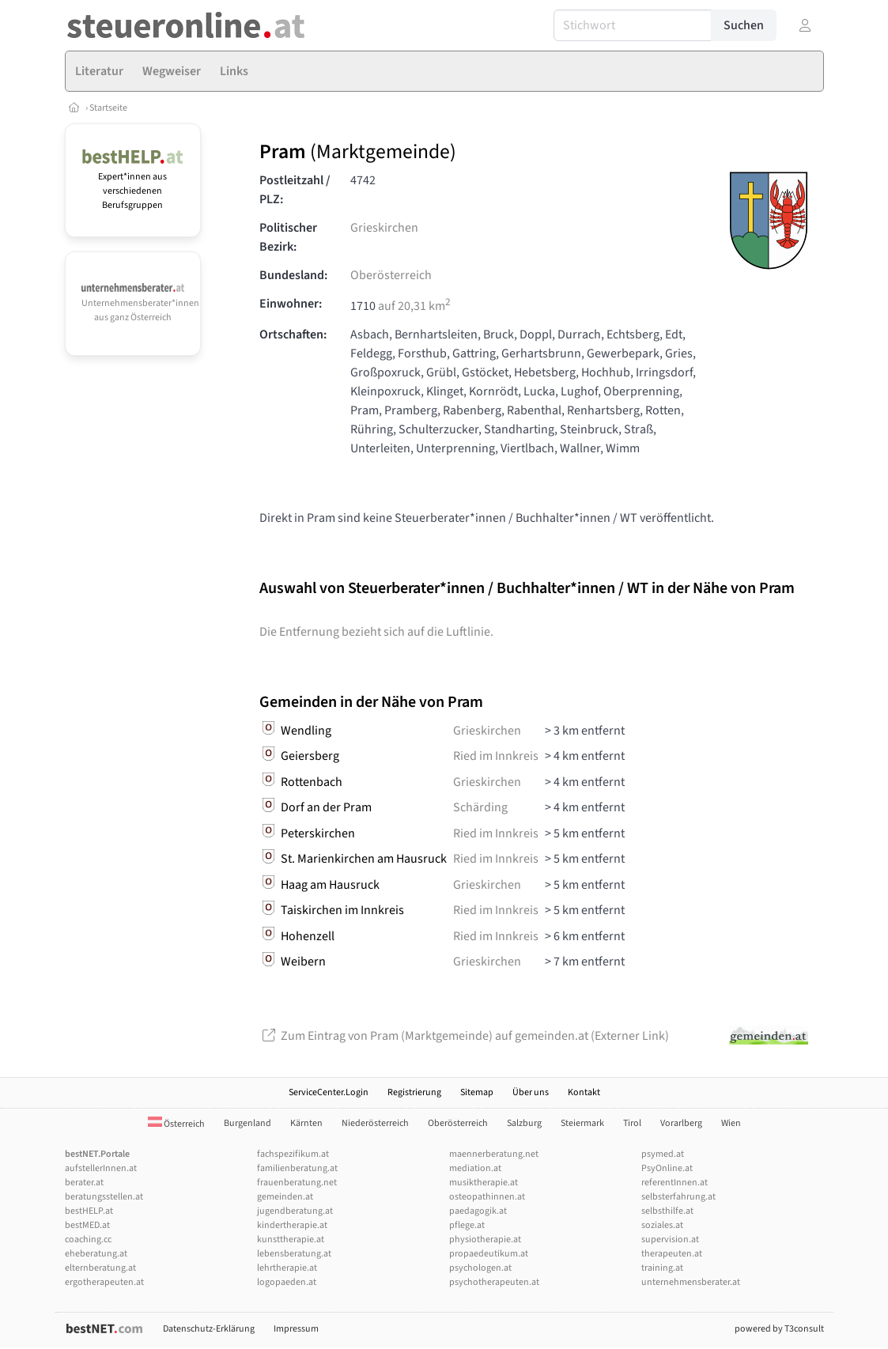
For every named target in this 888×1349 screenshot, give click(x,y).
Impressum (296, 1329)
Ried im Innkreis (495, 756)
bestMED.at (87, 1225)
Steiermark (582, 1123)
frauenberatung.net (297, 1182)
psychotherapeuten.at (494, 1282)
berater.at (84, 1182)
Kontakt (584, 1092)
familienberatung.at (297, 1168)
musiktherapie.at (483, 1182)
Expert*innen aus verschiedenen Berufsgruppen (133, 184)
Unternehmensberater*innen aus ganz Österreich (140, 303)
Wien (731, 1123)
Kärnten (306, 1123)
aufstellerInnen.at (101, 1168)
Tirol (632, 1123)
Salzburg (524, 1123)
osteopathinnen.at (487, 1197)
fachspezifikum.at (293, 1154)
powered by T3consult (779, 1329)
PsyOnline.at (667, 1168)
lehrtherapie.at (287, 1268)
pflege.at (467, 1225)
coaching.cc (88, 1239)
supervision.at (670, 1239)
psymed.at (662, 1154)
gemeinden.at (285, 1197)
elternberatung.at (100, 1268)
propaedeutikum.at (488, 1253)
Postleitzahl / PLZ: (295, 190)
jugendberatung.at (295, 1211)
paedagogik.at (478, 1211)
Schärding (480, 807)
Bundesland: (293, 275)
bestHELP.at (89, 1211)
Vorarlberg (681, 1123)
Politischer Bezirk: (288, 237)
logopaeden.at (286, 1282)
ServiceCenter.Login (328, 1092)
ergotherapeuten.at (104, 1282)
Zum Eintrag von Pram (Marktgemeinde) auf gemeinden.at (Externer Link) (464, 1036)
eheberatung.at (96, 1253)
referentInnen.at (674, 1182)
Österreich (176, 1124)
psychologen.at (480, 1268)
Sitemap (476, 1092)
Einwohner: (290, 303)
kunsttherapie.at (290, 1239)
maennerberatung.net (493, 1154)
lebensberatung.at (294, 1253)
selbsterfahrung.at (678, 1197)
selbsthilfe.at (667, 1211)
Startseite (108, 108)
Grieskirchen (384, 227)
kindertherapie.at (292, 1225)
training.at (662, 1268)
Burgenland (247, 1123)
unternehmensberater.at (690, 1282)
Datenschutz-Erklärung (209, 1329)
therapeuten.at (671, 1253)
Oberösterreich (391, 275)
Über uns (530, 1092)
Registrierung (414, 1092)
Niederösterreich (375, 1123)
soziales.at (662, 1225)
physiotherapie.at (485, 1239)
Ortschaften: (293, 334)
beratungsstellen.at (104, 1197)
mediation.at (475, 1168)
